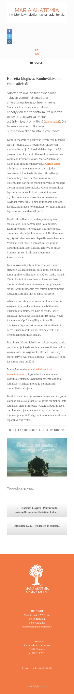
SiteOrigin (34, 686)
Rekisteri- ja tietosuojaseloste (37, 667)
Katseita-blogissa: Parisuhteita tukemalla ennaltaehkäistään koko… (37, 510)
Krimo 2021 (52, 121)
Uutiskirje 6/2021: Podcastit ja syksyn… (37, 528)
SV (37, 49)
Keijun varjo (52, 163)
